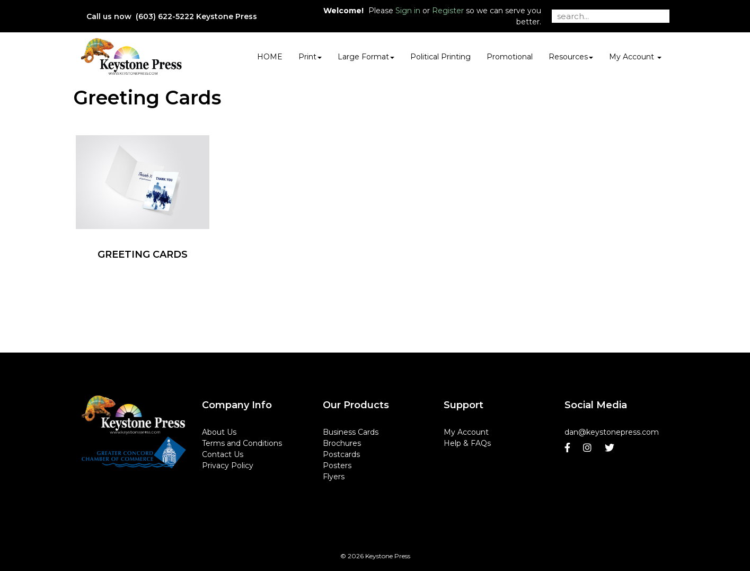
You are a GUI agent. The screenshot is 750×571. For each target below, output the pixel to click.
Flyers (334, 476)
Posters (337, 465)
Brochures (342, 443)
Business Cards (350, 432)
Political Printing (440, 57)
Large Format (366, 57)
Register (448, 10)
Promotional (510, 57)
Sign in (407, 10)
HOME (270, 57)
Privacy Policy (227, 465)
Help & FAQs (467, 443)
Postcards (341, 454)
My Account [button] (635, 57)
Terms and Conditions (242, 443)
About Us (219, 432)
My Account (466, 432)
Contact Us (222, 454)
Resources (571, 57)
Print (310, 57)
